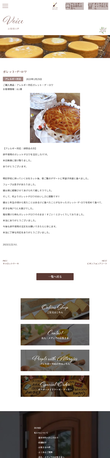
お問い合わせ (40, 435)
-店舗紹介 (42, 381)
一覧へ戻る (55, 279)
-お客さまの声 (44, 386)
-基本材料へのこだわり (48, 377)
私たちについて (41, 372)
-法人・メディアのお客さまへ (51, 396)
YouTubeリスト (41, 425)
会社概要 (50, 454)
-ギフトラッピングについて (50, 401)
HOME (37, 367)
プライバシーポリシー (33, 454)
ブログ (37, 430)
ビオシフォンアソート (97, 264)
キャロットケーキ (11, 264)
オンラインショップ (43, 444)
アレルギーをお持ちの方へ (46, 411)
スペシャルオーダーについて (47, 415)
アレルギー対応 (13, 79)
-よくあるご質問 (45, 391)
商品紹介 (38, 406)
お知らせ (38, 420)
